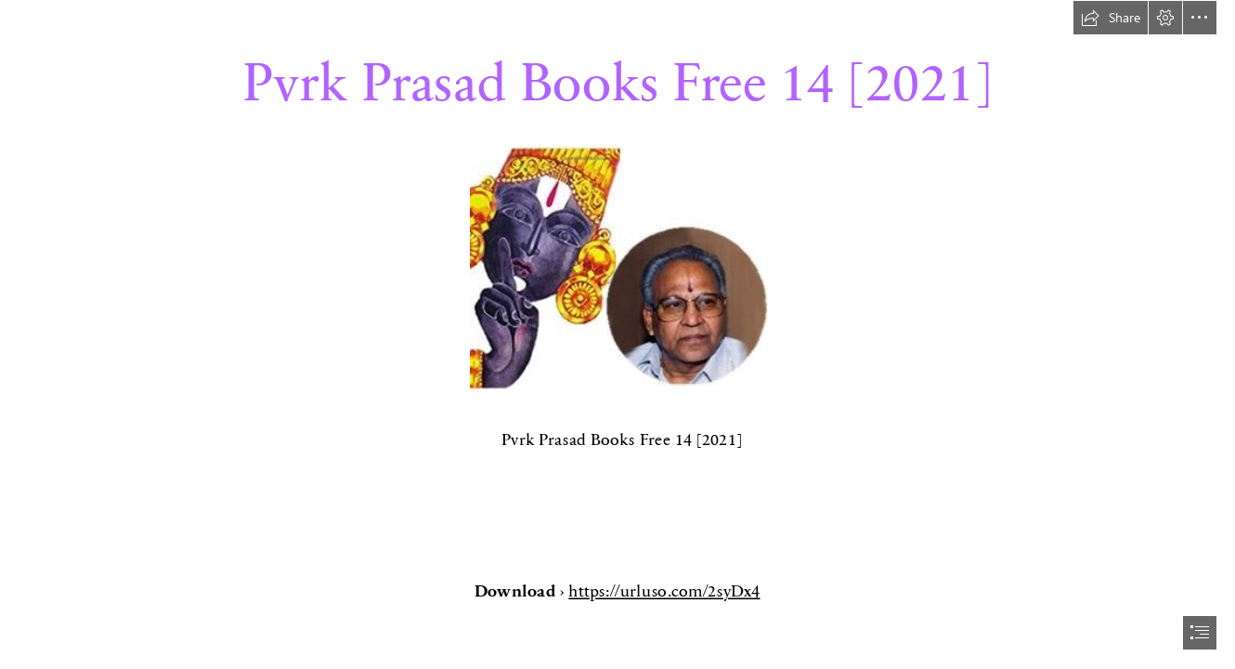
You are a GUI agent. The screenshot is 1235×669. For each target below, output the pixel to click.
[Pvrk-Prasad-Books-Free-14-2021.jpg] (618, 267)
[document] (617, 334)
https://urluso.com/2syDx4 (664, 589)
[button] (1110, 17)
